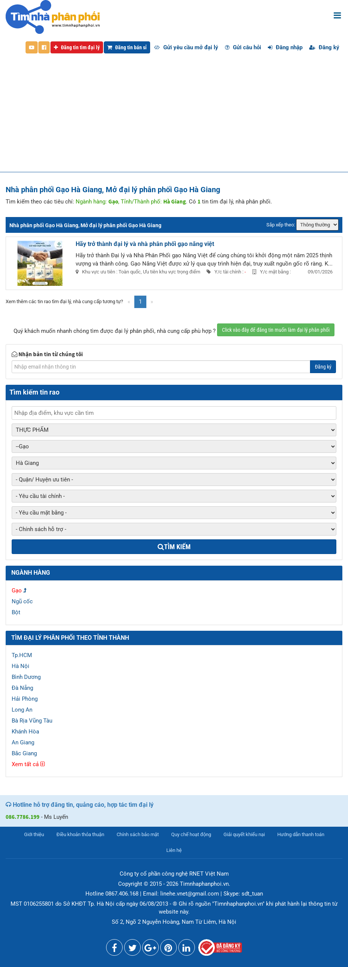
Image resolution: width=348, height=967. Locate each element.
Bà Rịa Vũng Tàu (32, 720)
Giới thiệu (34, 834)
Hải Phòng (25, 698)
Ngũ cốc (22, 601)
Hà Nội (20, 666)
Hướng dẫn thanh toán (300, 834)
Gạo (17, 590)
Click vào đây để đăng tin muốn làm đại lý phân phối (276, 330)
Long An (22, 709)
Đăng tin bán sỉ (127, 47)
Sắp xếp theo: (280, 225)
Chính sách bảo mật (138, 834)
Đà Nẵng (22, 688)
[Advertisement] (174, 115)
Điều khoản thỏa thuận (80, 834)
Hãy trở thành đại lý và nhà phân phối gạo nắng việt (145, 243)
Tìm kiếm (174, 547)
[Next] (152, 302)
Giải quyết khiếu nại (244, 834)
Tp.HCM (22, 655)
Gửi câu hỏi (243, 47)
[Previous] (129, 302)
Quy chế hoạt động (191, 834)
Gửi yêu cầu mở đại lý (186, 47)
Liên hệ (174, 850)
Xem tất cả (28, 764)
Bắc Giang (24, 753)
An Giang (23, 742)
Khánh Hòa (25, 731)
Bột (16, 612)
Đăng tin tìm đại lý (77, 47)
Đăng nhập (285, 47)
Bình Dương (26, 677)
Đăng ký (324, 47)
